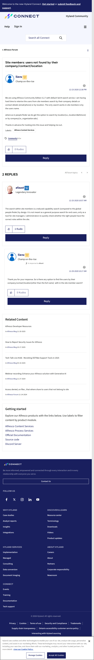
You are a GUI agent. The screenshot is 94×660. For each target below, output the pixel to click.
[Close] (89, 641)
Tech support (9, 606)
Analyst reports (10, 521)
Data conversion (10, 569)
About (50, 558)
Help (7, 26)
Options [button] (88, 50)
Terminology (53, 521)
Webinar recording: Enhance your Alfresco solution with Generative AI (35, 373)
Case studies (8, 515)
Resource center (54, 515)
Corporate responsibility (58, 569)
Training (6, 595)
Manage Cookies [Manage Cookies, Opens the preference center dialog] (35, 655)
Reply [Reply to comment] (46, 238)
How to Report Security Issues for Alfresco (23, 342)
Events (6, 589)
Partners (51, 563)
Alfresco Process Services (19, 431)
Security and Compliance (56, 623)
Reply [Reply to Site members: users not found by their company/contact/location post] (46, 158)
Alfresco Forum (11, 49)
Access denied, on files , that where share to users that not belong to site (37, 389)
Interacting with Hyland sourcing (46, 633)
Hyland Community (77, 16)
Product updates (54, 538)
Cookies (22, 623)
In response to (36, 263)
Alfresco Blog (12, 331)
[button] (8, 149)
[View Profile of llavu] (19, 77)
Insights (6, 526)
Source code (12, 439)
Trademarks (76, 623)
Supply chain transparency (23, 628)
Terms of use (35, 623)
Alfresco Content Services (24, 130)
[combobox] (45, 37)
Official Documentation (18, 435)
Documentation (10, 600)
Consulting (8, 563)
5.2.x (14, 138)
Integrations (8, 532)
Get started (48, 4)
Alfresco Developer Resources (18, 326)
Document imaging (11, 575)
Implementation (10, 552)
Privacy (12, 623)
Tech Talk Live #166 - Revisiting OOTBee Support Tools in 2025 (32, 357)
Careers (50, 552)
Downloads (52, 526)
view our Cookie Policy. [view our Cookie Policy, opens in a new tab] (23, 649)
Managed (7, 558)
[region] (47, 648)
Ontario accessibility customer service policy (59, 628)
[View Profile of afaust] (20, 188)
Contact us (46, 481)
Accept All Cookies (56, 655)
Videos (50, 532)
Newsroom (52, 575)
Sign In (18, 26)
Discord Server (13, 444)
